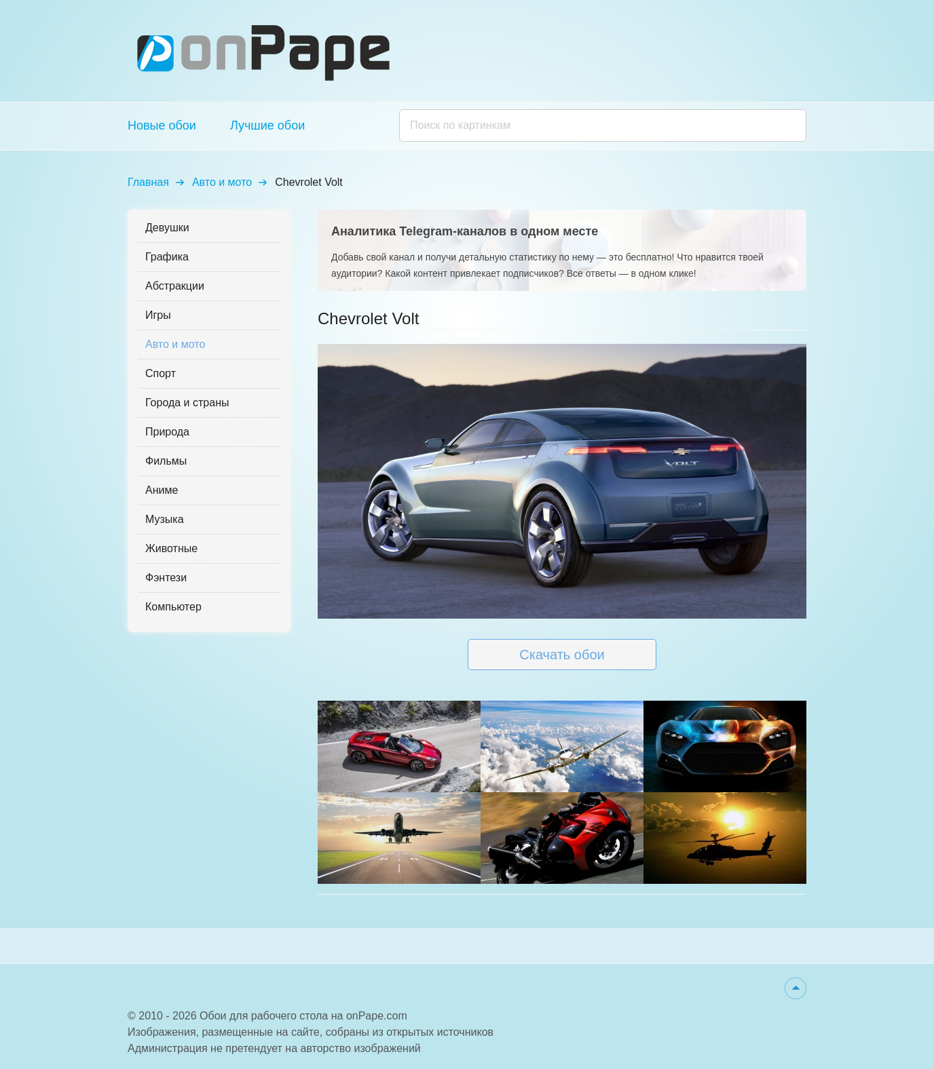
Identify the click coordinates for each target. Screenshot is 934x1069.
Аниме (161, 490)
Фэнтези (166, 577)
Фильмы (166, 461)
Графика (167, 257)
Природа (167, 432)
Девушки (167, 227)
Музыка (164, 519)
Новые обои (162, 125)
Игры (158, 315)
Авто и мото (222, 182)
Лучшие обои (267, 125)
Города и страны (187, 402)
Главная (148, 182)
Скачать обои (561, 654)
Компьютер (173, 607)
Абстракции (174, 286)
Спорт (160, 373)
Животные (171, 548)
